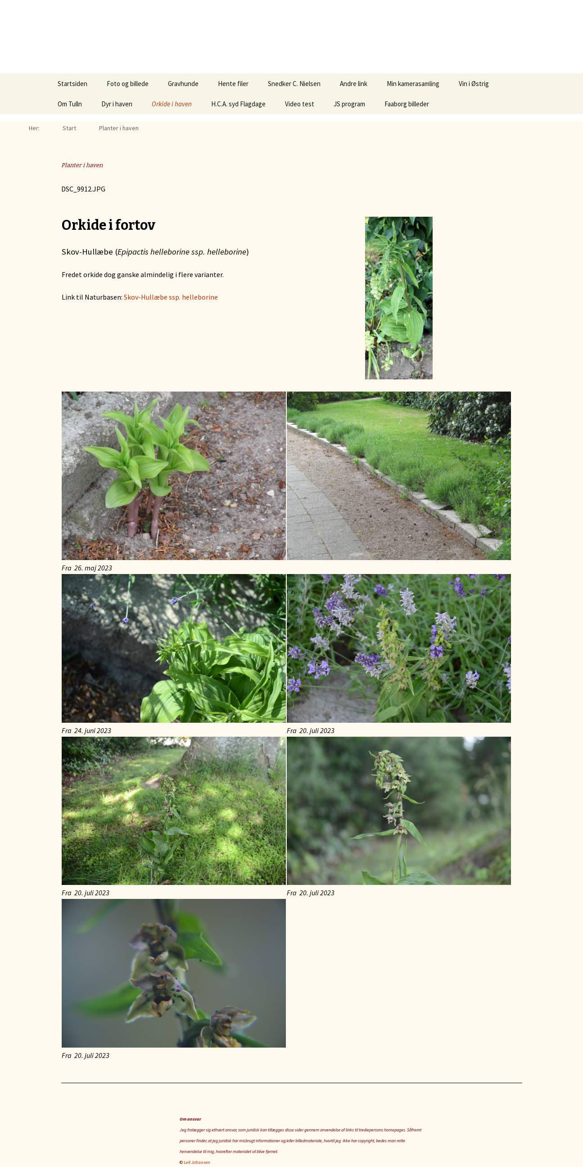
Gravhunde (183, 83)
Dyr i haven (116, 104)
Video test (299, 104)
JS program (349, 104)
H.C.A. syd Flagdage (238, 104)
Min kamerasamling (413, 83)
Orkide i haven (172, 104)
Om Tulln (70, 104)
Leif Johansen (196, 1162)
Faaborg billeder (406, 104)
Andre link (353, 83)
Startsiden (72, 83)
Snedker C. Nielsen (294, 83)
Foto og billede (128, 83)
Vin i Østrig (474, 83)
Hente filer (233, 83)
